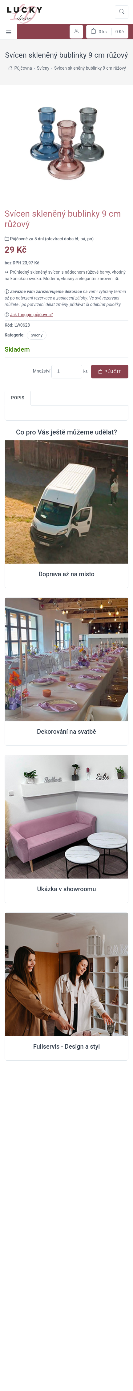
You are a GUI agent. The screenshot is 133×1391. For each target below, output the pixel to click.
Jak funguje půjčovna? (31, 314)
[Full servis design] (66, 974)
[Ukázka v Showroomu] (66, 817)
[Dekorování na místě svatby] (66, 659)
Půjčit (109, 371)
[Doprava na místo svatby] (66, 502)
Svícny (36, 335)
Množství (41, 371)
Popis (17, 397)
